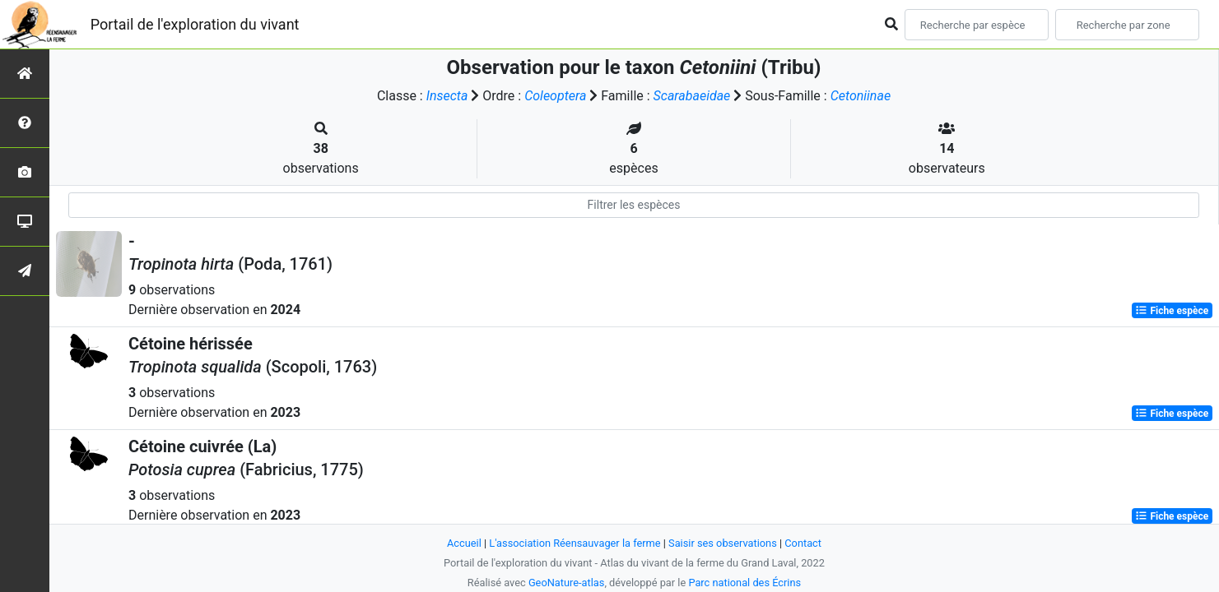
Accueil (464, 543)
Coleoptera (555, 96)
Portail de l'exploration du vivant (195, 24)
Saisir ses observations (722, 543)
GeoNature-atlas (566, 582)
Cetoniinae (861, 96)
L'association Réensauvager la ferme (574, 543)
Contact (802, 543)
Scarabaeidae (692, 96)
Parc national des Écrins (744, 582)
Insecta (447, 96)
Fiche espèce (1171, 311)
